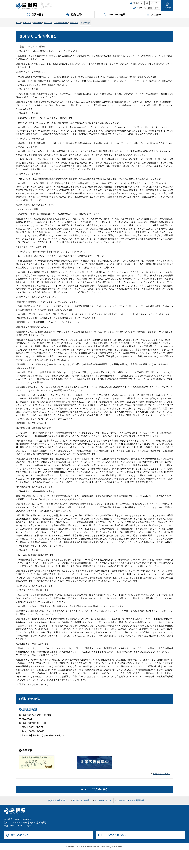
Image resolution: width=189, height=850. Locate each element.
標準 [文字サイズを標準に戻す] (157, 8)
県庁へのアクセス (19, 835)
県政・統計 (27, 23)
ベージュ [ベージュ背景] (155, 3)
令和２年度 (74, 23)
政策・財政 (37, 23)
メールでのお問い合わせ (115, 835)
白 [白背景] (142, 3)
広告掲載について (161, 774)
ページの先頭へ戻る (96, 789)
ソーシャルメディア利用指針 (130, 800)
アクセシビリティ (103, 800)
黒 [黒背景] (147, 3)
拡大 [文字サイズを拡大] (150, 8)
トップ (18, 23)
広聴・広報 (48, 23)
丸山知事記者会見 (61, 23)
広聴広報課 (85, 23)
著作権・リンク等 (80, 800)
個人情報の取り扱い (57, 800)
